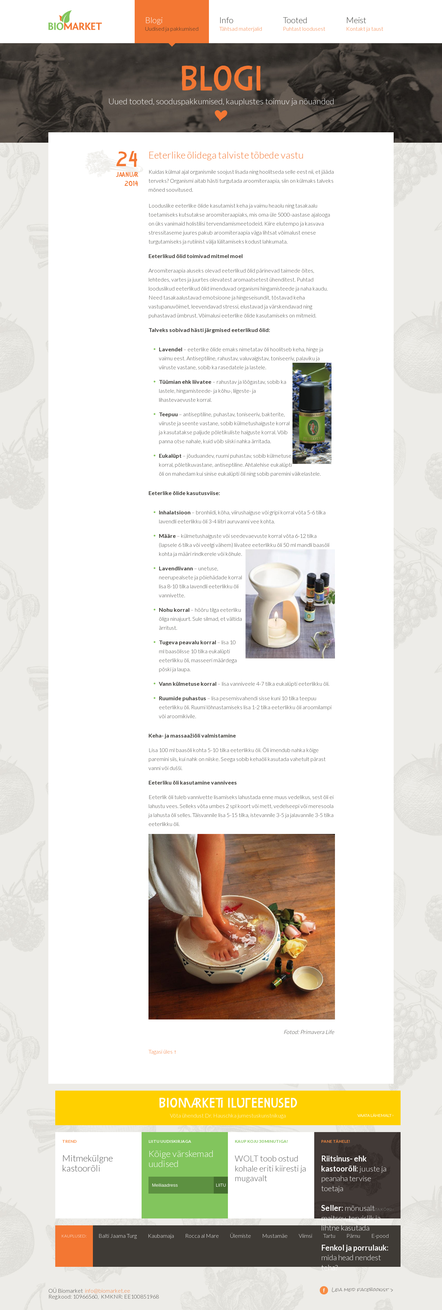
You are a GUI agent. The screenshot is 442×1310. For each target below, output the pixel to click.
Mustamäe (275, 1235)
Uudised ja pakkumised (172, 23)
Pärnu (353, 1235)
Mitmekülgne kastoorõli (87, 1163)
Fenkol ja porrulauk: (354, 1247)
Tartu (329, 1235)
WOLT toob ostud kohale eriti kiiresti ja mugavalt (270, 1168)
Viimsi (305, 1235)
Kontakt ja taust (364, 23)
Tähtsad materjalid (240, 23)
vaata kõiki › (380, 1209)
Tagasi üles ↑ (162, 1051)
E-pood (380, 1235)
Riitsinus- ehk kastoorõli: (344, 1163)
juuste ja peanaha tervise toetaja (353, 1178)
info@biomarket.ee (107, 1290)
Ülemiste (240, 1235)
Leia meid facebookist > (324, 1290)
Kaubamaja (161, 1235)
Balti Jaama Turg (117, 1235)
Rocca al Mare (202, 1235)
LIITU (221, 1185)
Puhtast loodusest (304, 23)
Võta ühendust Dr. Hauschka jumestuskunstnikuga (228, 1108)
